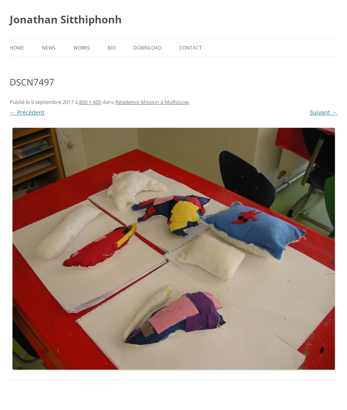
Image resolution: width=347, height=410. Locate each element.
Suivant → (323, 112)
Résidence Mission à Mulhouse (152, 102)
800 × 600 (90, 102)
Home (17, 47)
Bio (112, 47)
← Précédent (27, 112)
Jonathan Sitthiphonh (66, 19)
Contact (190, 47)
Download (147, 47)
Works (81, 47)
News (49, 47)
